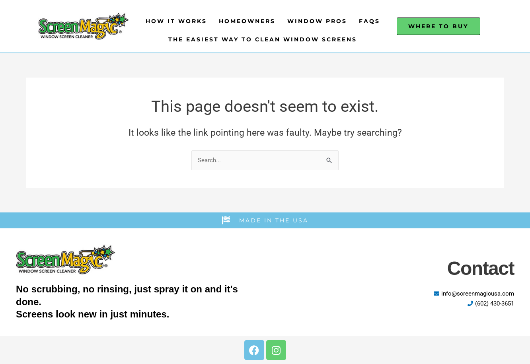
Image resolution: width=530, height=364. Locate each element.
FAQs (369, 21)
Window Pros (317, 21)
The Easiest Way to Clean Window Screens (262, 39)
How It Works (176, 21)
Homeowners (247, 21)
